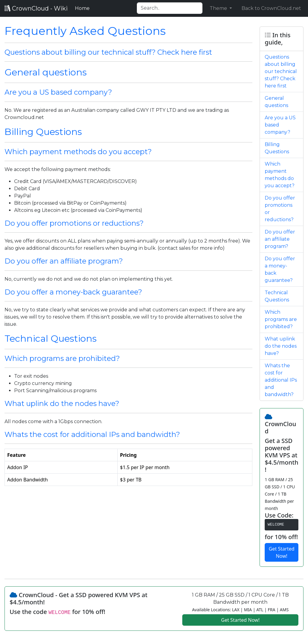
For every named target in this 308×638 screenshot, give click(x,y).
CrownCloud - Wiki (36, 8)
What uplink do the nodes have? (62, 403)
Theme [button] (219, 8)
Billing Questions (43, 131)
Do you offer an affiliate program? (64, 261)
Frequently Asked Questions (85, 31)
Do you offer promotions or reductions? (74, 223)
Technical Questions (51, 338)
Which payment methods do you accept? (78, 151)
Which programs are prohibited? (62, 358)
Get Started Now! (281, 552)
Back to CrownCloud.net (271, 8)
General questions (46, 72)
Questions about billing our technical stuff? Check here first (108, 52)
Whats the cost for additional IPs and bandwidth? (92, 434)
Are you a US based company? (58, 92)
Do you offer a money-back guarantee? (73, 292)
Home (83, 8)
